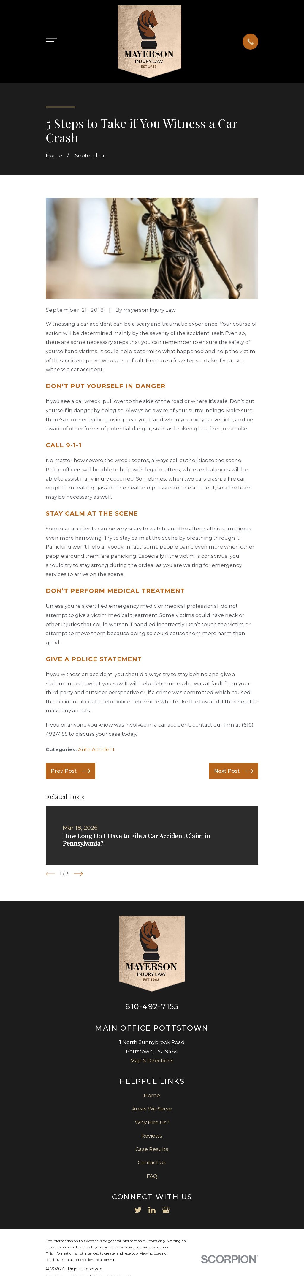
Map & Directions (152, 1061)
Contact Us (152, 1162)
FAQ (152, 1176)
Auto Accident (96, 749)
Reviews (151, 1136)
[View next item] (78, 873)
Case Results (151, 1149)
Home (152, 1095)
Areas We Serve (152, 1109)
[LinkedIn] (152, 1210)
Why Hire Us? (152, 1122)
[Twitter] (138, 1210)
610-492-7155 (151, 1006)
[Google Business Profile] (166, 1210)
